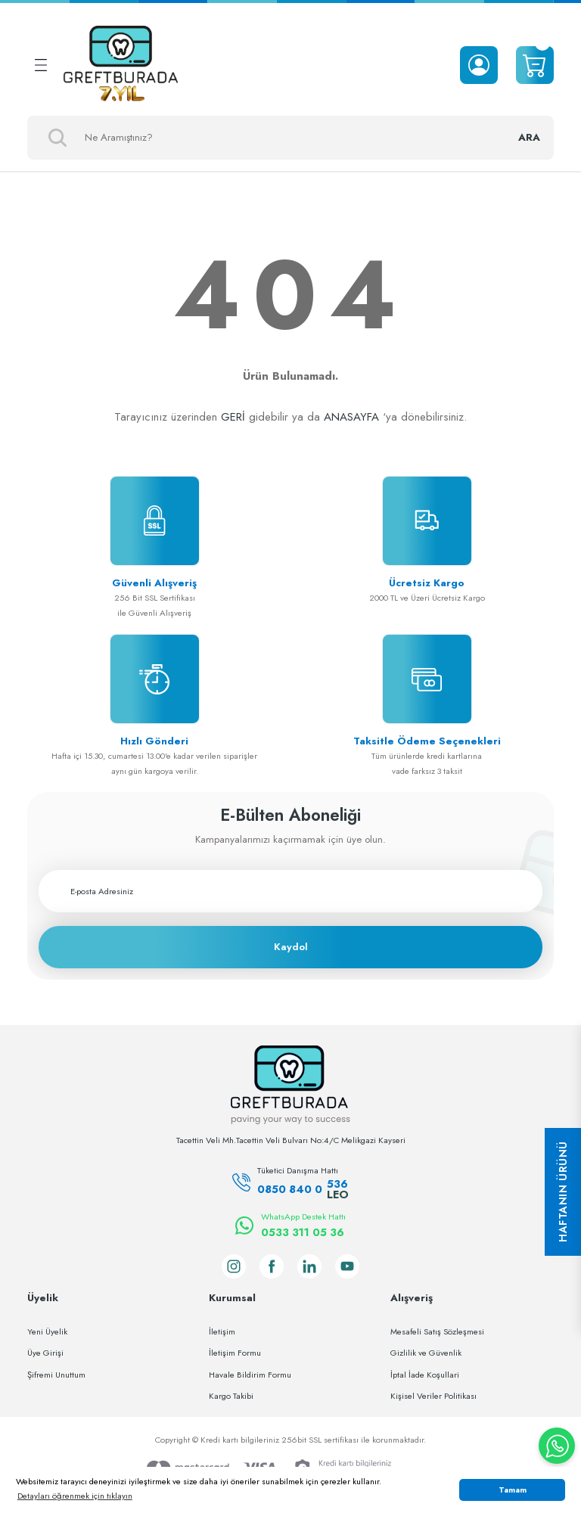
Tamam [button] (513, 1490)
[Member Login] (479, 65)
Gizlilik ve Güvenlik (425, 1353)
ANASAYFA (351, 417)
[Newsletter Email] (290, 891)
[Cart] (535, 65)
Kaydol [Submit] (291, 947)
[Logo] (121, 65)
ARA (529, 137)
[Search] (290, 138)
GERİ (233, 417)
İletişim (222, 1331)
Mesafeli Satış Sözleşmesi (437, 1331)
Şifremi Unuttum (56, 1375)
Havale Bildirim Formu (250, 1375)
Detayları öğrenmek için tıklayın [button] (74, 1496)
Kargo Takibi (231, 1396)
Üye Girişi (45, 1353)
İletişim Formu (235, 1353)
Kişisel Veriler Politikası (433, 1396)
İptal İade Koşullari (424, 1375)
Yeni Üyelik (47, 1331)
